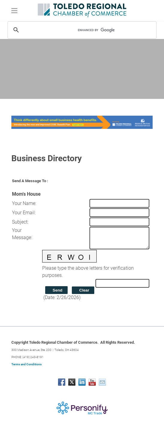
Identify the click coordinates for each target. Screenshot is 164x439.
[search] (108, 30)
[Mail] (102, 382)
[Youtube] (92, 382)
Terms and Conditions (26, 364)
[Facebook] (61, 382)
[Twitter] (71, 382)
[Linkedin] (82, 382)
